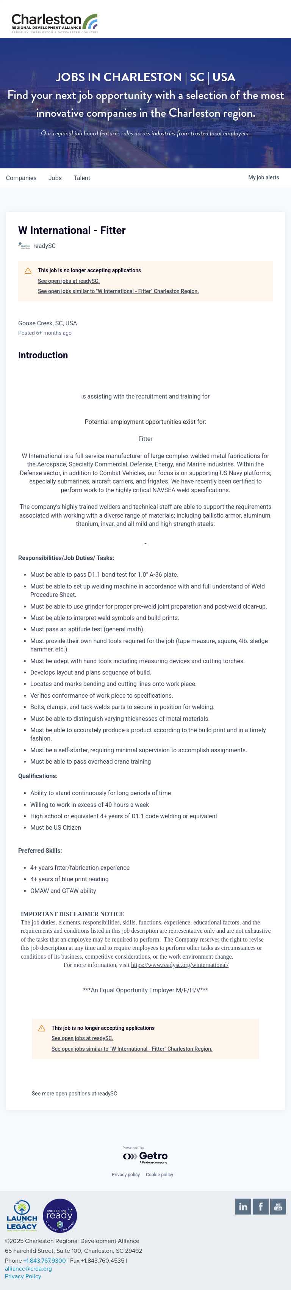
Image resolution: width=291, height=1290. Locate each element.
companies (21, 178)
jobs (55, 178)
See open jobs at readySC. (69, 281)
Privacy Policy (23, 1276)
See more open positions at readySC (74, 1094)
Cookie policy (159, 1174)
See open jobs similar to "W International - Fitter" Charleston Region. (118, 291)
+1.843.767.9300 (44, 1261)
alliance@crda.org (28, 1269)
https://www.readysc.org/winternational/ (179, 965)
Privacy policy (126, 1174)
